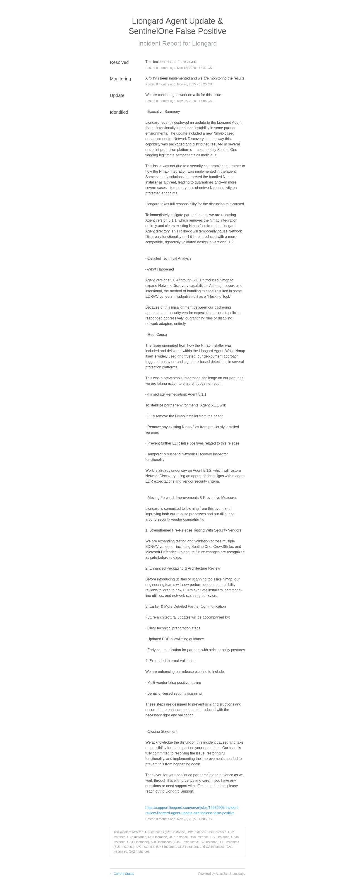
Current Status (122, 873)
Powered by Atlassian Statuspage (221, 873)
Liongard (204, 43)
